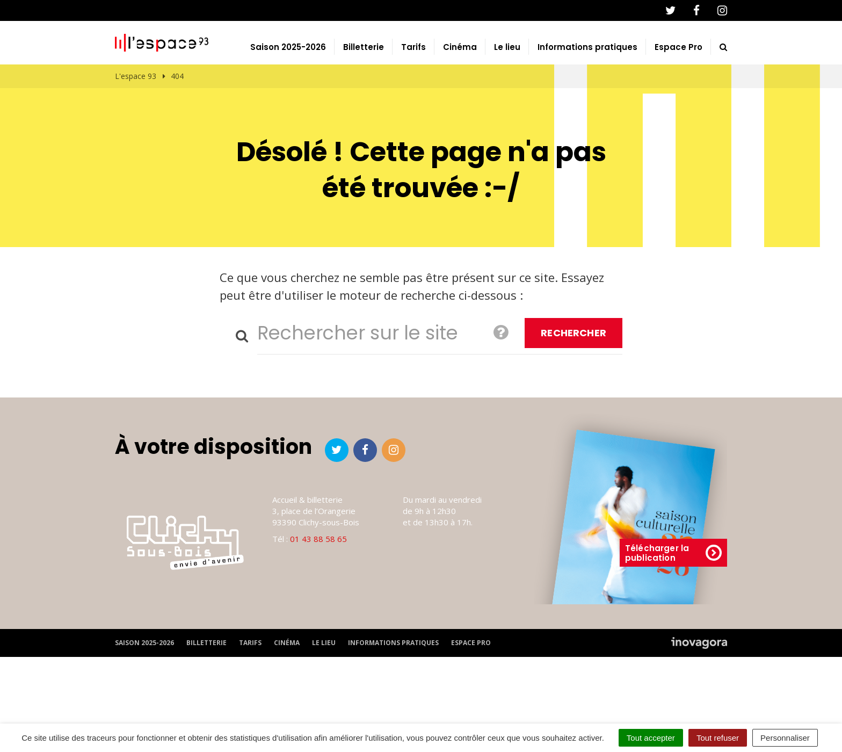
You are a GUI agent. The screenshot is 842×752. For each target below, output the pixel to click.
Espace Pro (678, 98)
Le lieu (507, 98)
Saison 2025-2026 (288, 98)
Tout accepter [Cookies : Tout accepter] (651, 737)
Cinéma (460, 98)
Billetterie (363, 98)
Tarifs (413, 98)
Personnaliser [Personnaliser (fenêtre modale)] (785, 737)
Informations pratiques (587, 98)
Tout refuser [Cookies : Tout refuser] (717, 737)
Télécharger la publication (673, 604)
